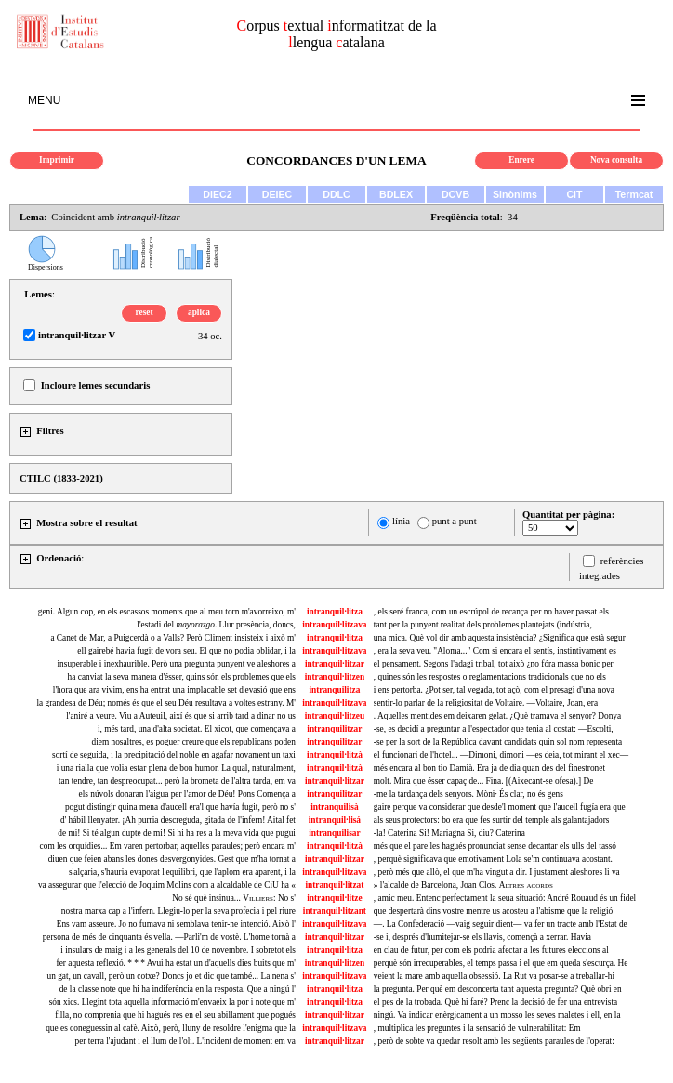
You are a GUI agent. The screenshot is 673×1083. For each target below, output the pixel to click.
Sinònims (515, 194)
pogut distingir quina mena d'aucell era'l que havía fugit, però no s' (180, 807)
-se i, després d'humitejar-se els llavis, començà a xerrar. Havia (482, 937)
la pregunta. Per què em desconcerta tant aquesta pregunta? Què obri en (498, 989)
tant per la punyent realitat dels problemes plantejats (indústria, (483, 624)
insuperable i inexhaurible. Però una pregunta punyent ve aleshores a (177, 663)
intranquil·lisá (335, 820)
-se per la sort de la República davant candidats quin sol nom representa (498, 741)
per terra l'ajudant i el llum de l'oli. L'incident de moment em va (185, 1041)
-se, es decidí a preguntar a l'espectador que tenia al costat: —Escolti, (494, 728)
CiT (574, 194)
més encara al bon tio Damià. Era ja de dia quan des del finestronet (489, 768)
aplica (199, 312)
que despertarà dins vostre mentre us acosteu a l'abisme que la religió (493, 911)
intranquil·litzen (335, 676)
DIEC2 (217, 194)
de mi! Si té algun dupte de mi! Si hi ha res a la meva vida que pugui (177, 833)
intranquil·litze (334, 898)
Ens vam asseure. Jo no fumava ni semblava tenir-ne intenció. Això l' (176, 924)
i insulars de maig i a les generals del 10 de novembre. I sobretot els (178, 950)
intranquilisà (334, 807)
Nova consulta (616, 160)
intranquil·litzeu (335, 715)
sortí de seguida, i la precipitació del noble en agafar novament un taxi (174, 754)
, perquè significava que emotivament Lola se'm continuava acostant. (493, 859)
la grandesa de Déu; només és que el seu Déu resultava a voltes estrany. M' (166, 702)
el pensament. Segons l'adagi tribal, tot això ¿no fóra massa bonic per (494, 663)
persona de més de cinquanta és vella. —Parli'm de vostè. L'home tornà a (169, 937)
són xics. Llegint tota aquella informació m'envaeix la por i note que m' (172, 1002)
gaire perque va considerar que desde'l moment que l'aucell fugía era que (500, 807)
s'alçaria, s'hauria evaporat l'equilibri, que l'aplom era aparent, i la (182, 872)
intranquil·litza (335, 611)
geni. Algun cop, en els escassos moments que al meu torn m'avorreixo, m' (167, 611)
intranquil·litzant (334, 911)
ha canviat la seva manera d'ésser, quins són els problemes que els (182, 676)
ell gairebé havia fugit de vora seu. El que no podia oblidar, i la (186, 650)
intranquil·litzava (334, 624)
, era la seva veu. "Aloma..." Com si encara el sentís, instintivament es (495, 650)
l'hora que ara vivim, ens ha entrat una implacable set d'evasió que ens (174, 689)
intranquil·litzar (334, 663)
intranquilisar (334, 833)
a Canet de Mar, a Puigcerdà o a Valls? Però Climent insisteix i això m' (173, 637)
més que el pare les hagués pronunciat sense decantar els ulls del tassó (495, 846)
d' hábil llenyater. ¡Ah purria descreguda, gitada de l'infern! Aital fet (178, 820)
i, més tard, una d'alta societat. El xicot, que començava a (197, 728)
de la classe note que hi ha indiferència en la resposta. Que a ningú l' (177, 989)
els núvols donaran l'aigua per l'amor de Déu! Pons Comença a (187, 794)
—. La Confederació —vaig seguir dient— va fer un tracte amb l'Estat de (500, 924)
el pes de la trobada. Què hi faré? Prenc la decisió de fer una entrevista (495, 1002)
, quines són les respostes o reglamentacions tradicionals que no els (490, 676)
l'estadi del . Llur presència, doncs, (216, 624)
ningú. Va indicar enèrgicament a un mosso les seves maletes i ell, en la (497, 1015)
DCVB (455, 194)
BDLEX (396, 194)
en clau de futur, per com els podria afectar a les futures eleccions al (491, 950)
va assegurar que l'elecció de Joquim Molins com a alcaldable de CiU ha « (167, 885)
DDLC (336, 194)
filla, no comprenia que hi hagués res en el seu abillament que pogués (175, 1015)
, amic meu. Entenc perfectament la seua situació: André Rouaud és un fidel (505, 898)
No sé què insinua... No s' (234, 898)
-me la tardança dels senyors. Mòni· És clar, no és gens (468, 794)
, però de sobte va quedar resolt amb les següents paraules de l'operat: (494, 1041)
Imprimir (56, 160)
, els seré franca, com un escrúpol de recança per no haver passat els (491, 611)
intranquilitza (334, 689)
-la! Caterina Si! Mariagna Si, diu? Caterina (449, 833)
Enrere (521, 160)
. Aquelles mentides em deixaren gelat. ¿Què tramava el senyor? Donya (497, 715)
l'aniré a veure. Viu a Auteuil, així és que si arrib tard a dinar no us (181, 715)
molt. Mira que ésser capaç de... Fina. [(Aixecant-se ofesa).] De (483, 781)
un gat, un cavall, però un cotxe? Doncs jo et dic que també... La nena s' (170, 976)
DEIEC (277, 194)
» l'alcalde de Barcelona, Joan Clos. (463, 885)
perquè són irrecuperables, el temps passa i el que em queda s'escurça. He (501, 963)
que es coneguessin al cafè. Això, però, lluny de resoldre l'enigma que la (171, 1028)
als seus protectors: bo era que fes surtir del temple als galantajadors (492, 820)
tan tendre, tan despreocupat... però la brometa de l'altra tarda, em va (177, 781)
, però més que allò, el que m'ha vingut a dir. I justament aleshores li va (497, 872)
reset (144, 312)
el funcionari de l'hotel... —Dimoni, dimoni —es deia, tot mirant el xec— (501, 754)
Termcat (634, 194)
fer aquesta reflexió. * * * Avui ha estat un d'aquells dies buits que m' (176, 963)
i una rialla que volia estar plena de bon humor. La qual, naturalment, (176, 768)
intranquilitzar (334, 728)
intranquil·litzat (334, 885)
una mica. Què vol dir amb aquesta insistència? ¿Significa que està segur (500, 637)
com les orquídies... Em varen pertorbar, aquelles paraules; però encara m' (168, 846)
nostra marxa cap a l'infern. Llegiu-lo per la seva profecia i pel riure (178, 911)
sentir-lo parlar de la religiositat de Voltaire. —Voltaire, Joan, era (486, 702)
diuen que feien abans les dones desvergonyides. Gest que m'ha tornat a (172, 859)
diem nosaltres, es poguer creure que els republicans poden (194, 741)
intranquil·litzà (335, 754)
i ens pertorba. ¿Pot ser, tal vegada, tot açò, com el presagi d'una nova (494, 689)
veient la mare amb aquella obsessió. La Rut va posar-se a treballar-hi (494, 976)
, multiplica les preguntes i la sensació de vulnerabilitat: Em (477, 1028)
